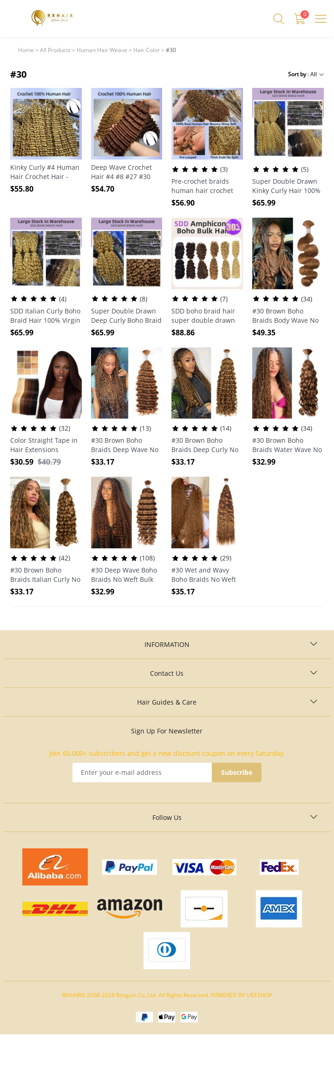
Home (26, 50)
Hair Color (146, 50)
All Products (55, 50)
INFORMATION (167, 644)
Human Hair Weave (102, 50)
